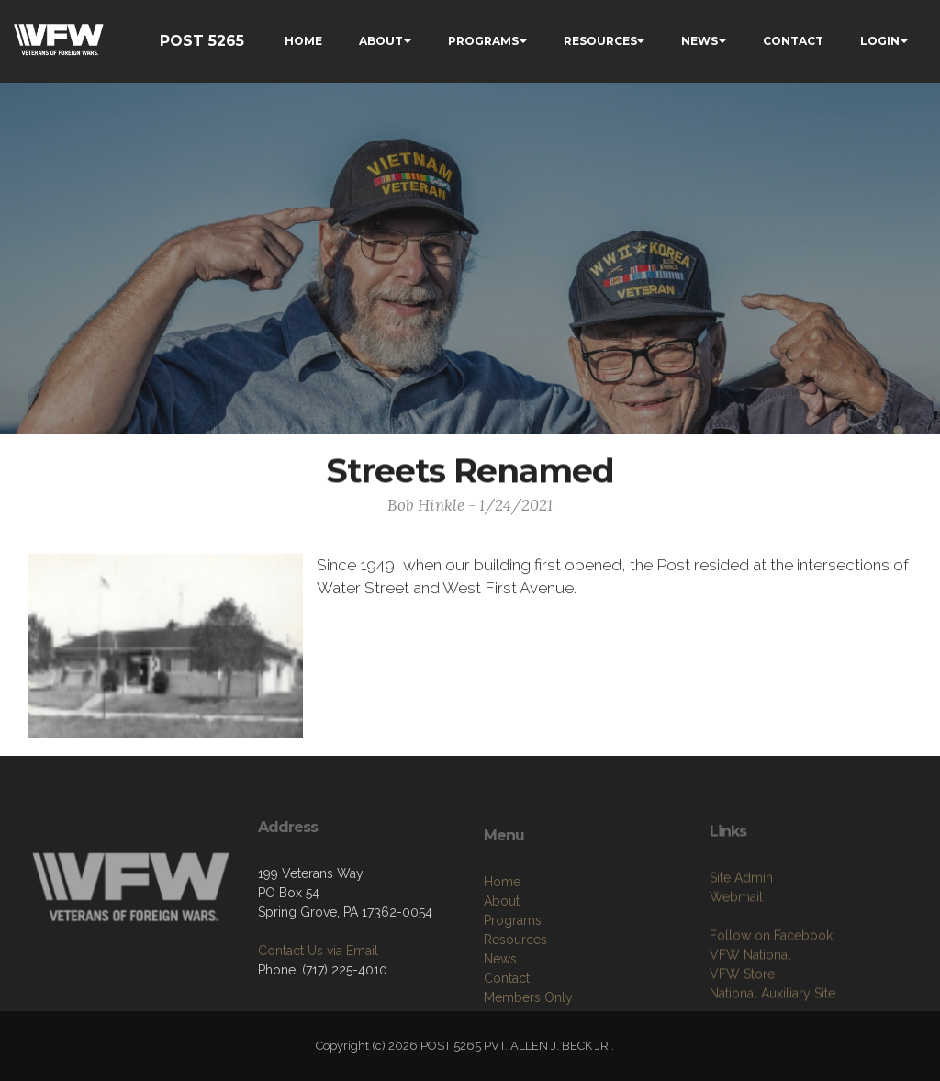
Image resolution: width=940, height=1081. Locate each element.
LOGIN (880, 41)
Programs (513, 969)
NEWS (699, 41)
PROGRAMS (483, 41)
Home (502, 930)
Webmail (736, 940)
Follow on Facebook (771, 979)
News (500, 1007)
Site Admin (741, 921)
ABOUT (381, 41)
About (502, 949)
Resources (515, 988)
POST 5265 (202, 41)
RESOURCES (600, 41)
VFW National (750, 998)
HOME (303, 41)
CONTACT (793, 41)
